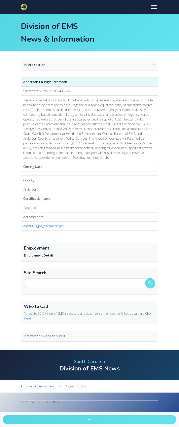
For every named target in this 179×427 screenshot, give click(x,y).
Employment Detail (38, 255)
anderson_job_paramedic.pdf (43, 226)
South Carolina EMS (43, 402)
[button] (150, 283)
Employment (36, 248)
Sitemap (61, 402)
